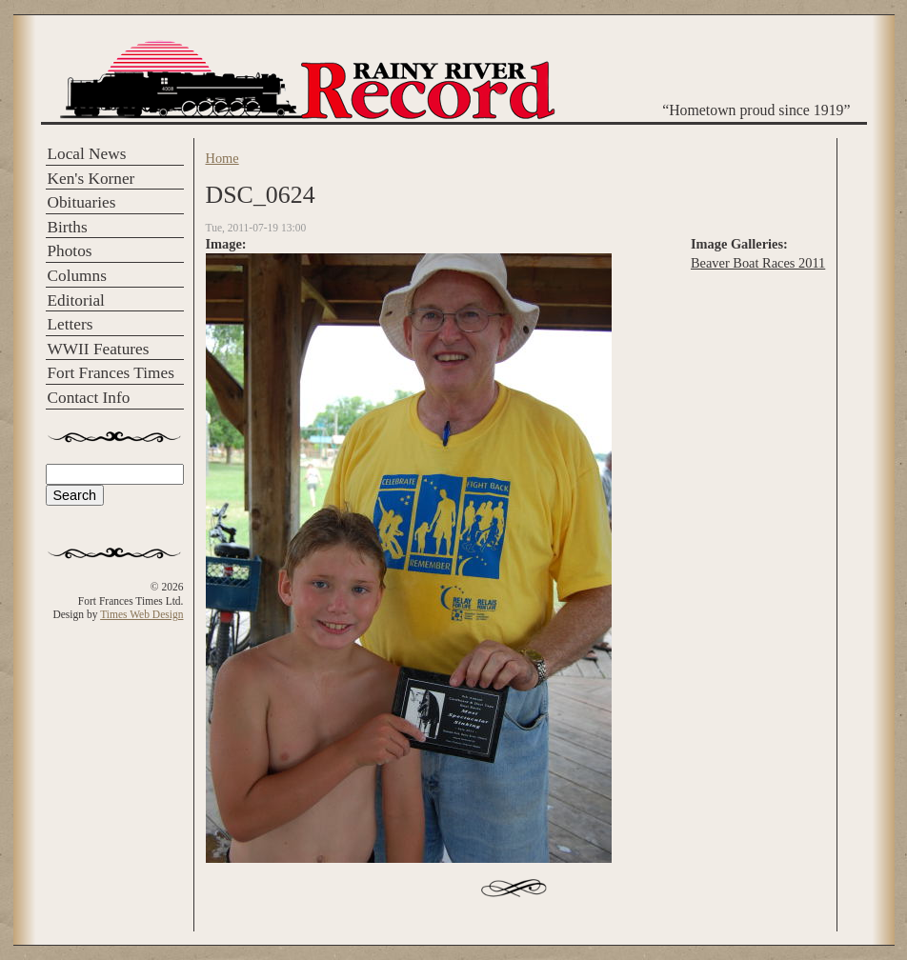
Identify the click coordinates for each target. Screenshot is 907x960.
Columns (77, 276)
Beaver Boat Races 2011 (758, 262)
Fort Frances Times (111, 373)
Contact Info (89, 398)
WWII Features (99, 349)
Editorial (76, 300)
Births (68, 227)
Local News (87, 154)
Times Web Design (141, 614)
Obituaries (82, 202)
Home (222, 158)
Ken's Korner (91, 179)
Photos (70, 251)
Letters (70, 324)
